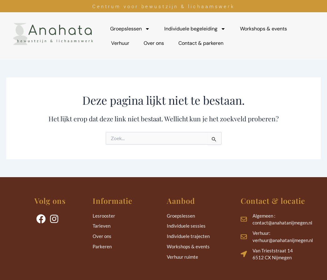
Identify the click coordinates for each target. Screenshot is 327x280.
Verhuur (120, 43)
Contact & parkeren (200, 43)
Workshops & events (263, 28)
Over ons (154, 43)
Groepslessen (130, 28)
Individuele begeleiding (195, 28)
